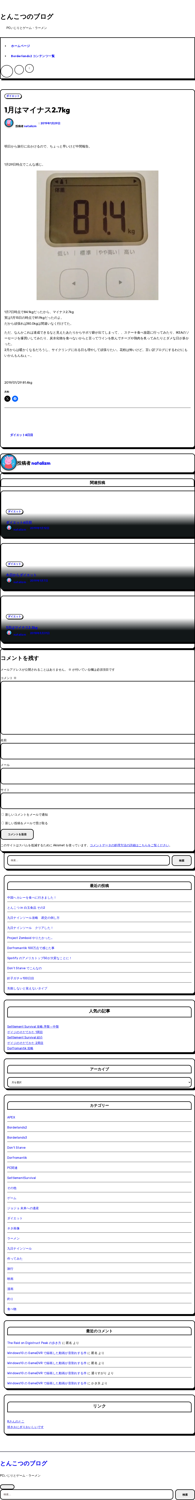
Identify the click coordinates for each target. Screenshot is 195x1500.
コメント (9, 678)
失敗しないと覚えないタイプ (27, 988)
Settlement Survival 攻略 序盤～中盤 (33, 1026)
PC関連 (12, 1168)
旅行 (10, 1268)
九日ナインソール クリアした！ (30, 928)
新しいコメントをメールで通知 (26, 814)
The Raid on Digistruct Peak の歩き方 (34, 1343)
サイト (5, 790)
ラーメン (13, 1238)
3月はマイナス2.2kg (22, 627)
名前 (4, 740)
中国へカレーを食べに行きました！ (32, 897)
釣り (10, 1299)
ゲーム (12, 1198)
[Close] (7, 1486)
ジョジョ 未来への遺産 (23, 1208)
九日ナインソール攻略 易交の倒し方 (33, 918)
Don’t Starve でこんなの (24, 968)
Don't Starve (16, 1147)
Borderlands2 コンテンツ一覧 (33, 56)
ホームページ (20, 46)
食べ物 (12, 1309)
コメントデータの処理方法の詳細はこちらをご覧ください (129, 845)
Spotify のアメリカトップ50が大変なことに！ (39, 958)
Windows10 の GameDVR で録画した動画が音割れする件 (47, 1353)
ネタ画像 (13, 1228)
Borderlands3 (17, 1137)
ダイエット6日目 (21, 435)
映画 (10, 1279)
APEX (11, 1117)
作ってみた (15, 1258)
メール (5, 765)
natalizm (30, 126)
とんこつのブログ (26, 16)
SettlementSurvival (21, 1178)
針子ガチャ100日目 (20, 978)
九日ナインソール (19, 1248)
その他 (12, 1188)
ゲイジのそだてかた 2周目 (25, 1043)
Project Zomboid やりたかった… (30, 938)
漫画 (10, 1289)
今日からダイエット (21, 575)
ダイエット (13, 96)
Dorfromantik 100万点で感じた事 (31, 948)
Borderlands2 (17, 1127)
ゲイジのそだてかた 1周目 (25, 1032)
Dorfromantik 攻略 (20, 1048)
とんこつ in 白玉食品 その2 (26, 907)
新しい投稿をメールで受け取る (26, 823)
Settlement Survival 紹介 (25, 1037)
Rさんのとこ (15, 1421)
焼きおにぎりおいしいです (25, 1427)
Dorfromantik (17, 1158)
